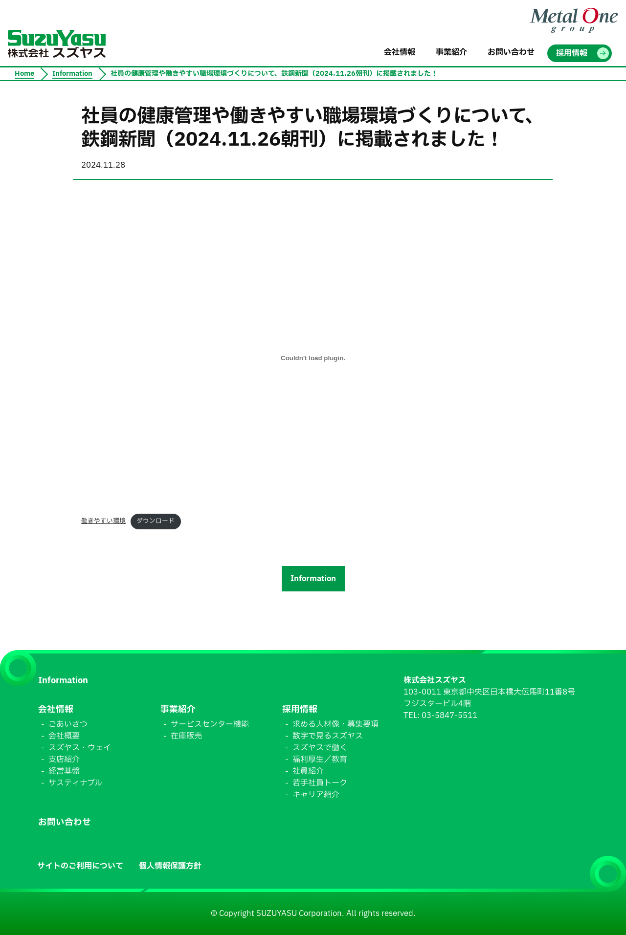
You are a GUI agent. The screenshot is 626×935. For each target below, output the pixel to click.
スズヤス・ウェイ (79, 748)
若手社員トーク (319, 783)
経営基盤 (64, 771)
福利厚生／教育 (319, 759)
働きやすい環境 (103, 521)
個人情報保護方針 (170, 866)
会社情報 (55, 709)
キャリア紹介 (315, 795)
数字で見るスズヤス (327, 736)
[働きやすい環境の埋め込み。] (313, 357)
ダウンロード (155, 521)
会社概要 (64, 736)
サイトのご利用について (80, 866)
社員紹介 (308, 771)
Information (313, 579)
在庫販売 (186, 736)
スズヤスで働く (319, 748)
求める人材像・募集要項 (335, 724)
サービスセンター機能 (210, 724)
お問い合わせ (64, 822)
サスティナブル (75, 783)
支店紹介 (64, 759)
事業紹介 (178, 709)
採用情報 (299, 709)
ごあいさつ (68, 724)
